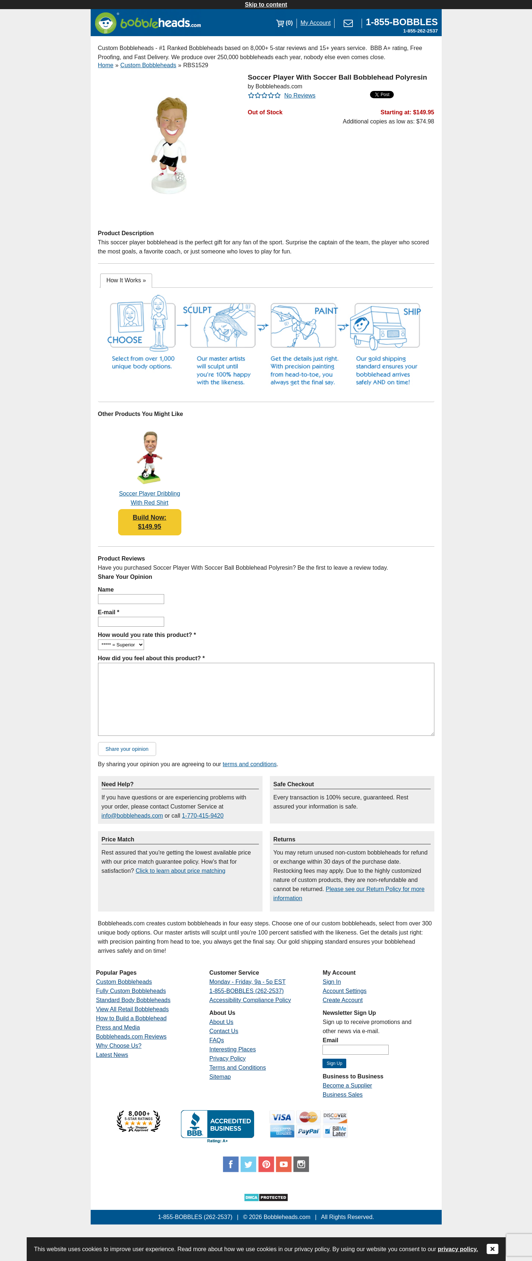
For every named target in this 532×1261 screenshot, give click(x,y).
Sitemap (220, 1077)
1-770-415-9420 (202, 816)
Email (330, 1040)
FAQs (216, 1040)
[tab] (126, 281)
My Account (316, 23)
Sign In (331, 982)
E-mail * (109, 612)
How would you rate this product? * (147, 635)
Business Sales (342, 1095)
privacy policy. (458, 1249)
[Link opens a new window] (402, 23)
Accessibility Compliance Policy (250, 1000)
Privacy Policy (227, 1058)
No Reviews (300, 95)
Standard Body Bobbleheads (133, 1000)
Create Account (342, 1000)
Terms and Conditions (237, 1068)
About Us (221, 1022)
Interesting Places (232, 1049)
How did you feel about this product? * (151, 658)
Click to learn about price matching (180, 871)
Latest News (112, 1055)
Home (106, 65)
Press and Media (118, 1027)
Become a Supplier (347, 1085)
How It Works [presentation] (126, 280)
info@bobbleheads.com (132, 816)
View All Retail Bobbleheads (132, 1009)
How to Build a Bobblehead (131, 1018)
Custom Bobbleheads (148, 65)
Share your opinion (127, 749)
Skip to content (266, 4)
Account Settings (344, 991)
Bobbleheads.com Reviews (131, 1036)
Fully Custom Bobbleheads (131, 991)
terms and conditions (250, 764)
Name (106, 589)
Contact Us (223, 1031)
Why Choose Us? (119, 1046)
